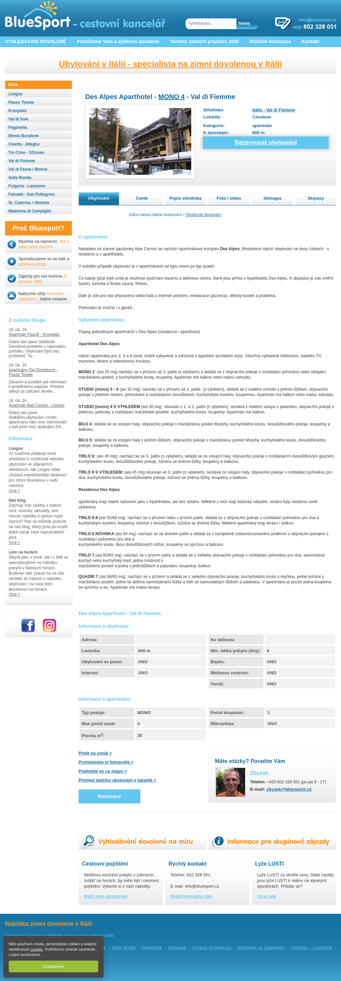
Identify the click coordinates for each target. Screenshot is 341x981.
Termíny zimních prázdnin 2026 (204, 41)
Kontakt (310, 41)
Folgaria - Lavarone (311, 947)
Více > (14, 490)
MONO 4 (171, 96)
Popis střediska (185, 198)
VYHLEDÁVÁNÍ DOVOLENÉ (35, 41)
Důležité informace (270, 41)
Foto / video (229, 198)
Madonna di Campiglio (261, 947)
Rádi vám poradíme (105, 896)
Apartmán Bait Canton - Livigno (37, 405)
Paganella (152, 947)
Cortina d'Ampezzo (211, 947)
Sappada (177, 947)
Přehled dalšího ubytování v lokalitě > (117, 780)
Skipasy (316, 198)
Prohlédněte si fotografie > (106, 762)
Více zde (266, 896)
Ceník (142, 198)
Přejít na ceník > (95, 753)
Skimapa (272, 198)
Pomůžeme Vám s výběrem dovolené (118, 41)
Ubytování (98, 198)
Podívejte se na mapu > (103, 771)
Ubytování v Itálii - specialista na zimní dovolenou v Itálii (170, 64)
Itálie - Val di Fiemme (273, 109)
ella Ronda (124, 947)
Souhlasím (53, 966)
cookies (36, 949)
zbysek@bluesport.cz (289, 789)
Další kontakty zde (191, 896)
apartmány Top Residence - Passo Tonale (33, 372)
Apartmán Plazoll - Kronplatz (34, 334)
